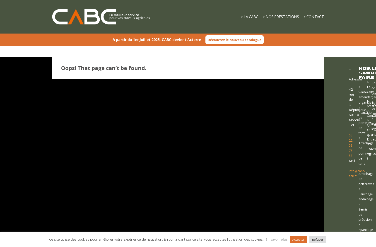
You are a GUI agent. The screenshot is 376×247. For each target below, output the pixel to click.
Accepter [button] (298, 239)
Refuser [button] (317, 239)
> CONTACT (314, 16)
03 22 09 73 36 (350, 145)
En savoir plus (276, 239)
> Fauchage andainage (366, 194)
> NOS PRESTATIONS (281, 16)
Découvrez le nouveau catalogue (234, 40)
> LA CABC (249, 16)
